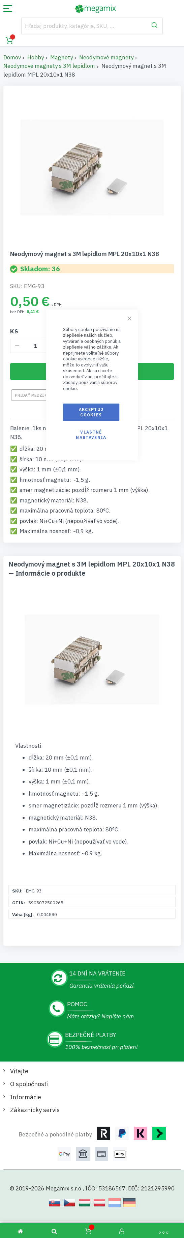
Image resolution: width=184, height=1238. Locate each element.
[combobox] (92, 26)
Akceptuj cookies (91, 412)
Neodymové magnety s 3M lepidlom (49, 66)
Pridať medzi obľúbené (40, 395)
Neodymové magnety (106, 57)
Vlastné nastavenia (91, 435)
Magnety (61, 57)
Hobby (35, 57)
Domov (12, 57)
